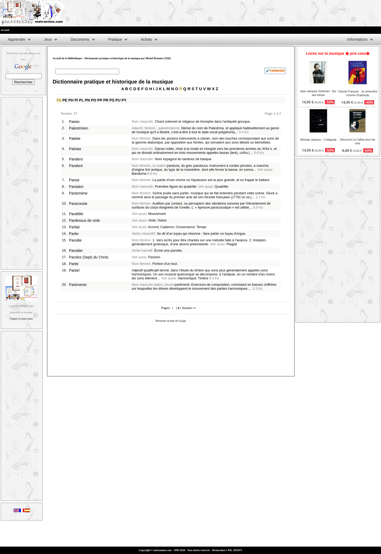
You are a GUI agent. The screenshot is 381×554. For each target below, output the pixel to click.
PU (117, 100)
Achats (146, 39)
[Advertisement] (22, 182)
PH (70, 100)
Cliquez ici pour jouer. (21, 318)
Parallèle (76, 214)
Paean (74, 121)
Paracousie (78, 203)
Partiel (74, 270)
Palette (74, 138)
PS (112, 100)
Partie (74, 264)
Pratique (115, 39)
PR (105, 100)
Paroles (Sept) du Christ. (89, 257)
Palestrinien (78, 128)
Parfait (74, 227)
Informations (357, 39)
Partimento (78, 285)
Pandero (76, 159)
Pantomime (78, 193)
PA (59, 100)
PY (123, 100)
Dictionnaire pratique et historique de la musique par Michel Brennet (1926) (128, 58)
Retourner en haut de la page (171, 320)
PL (81, 100)
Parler (74, 234)
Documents (80, 39)
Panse (74, 180)
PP (99, 100)
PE (64, 100)
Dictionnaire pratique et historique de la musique (113, 82)
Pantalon (76, 186)
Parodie (75, 240)
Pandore (76, 166)
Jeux (48, 39)
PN (87, 100)
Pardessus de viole (84, 220)
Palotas (75, 149)
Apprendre (16, 39)
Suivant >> (189, 308)
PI (76, 100)
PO (93, 100)
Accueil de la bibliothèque (67, 58)
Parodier (76, 250)
